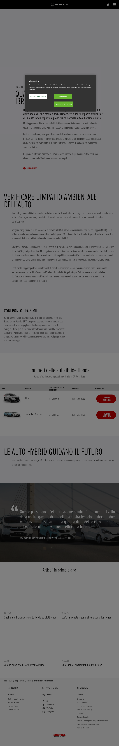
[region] (60, 93)
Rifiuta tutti (63, 96)
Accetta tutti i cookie (63, 104)
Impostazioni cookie (38, 96)
